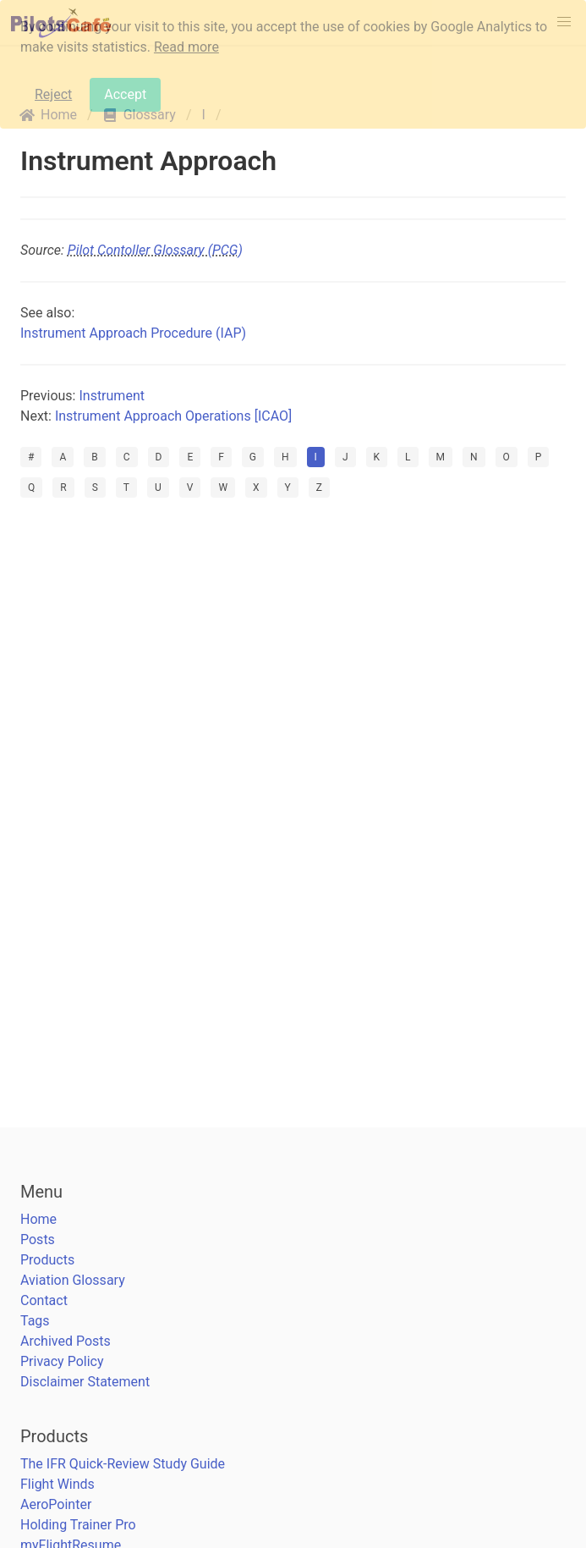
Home (38, 1219)
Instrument (112, 396)
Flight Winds (57, 1484)
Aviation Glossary (72, 1280)
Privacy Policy (62, 1361)
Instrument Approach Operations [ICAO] (173, 416)
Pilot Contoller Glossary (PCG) (155, 250)
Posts (37, 1239)
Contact (44, 1300)
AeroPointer (55, 1504)
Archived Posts (65, 1341)
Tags (35, 1321)
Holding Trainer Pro (78, 1525)
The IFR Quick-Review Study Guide (122, 1464)
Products (47, 1260)
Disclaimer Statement (85, 1382)
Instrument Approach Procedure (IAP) (133, 333)
